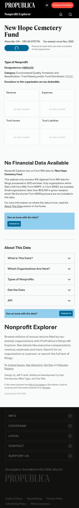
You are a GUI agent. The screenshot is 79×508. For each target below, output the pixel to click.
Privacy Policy (55, 498)
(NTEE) (69, 76)
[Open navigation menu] (47, 5)
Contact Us (14, 223)
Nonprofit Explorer (17, 14)
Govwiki (46, 387)
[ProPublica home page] (27, 478)
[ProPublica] (20, 5)
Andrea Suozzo (16, 365)
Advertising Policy (15, 503)
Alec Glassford (34, 365)
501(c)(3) (28, 67)
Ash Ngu (48, 365)
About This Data (13, 206)
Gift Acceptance (40, 503)
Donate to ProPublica (62, 5)
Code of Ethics (14, 498)
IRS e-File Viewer (37, 384)
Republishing (34, 498)
